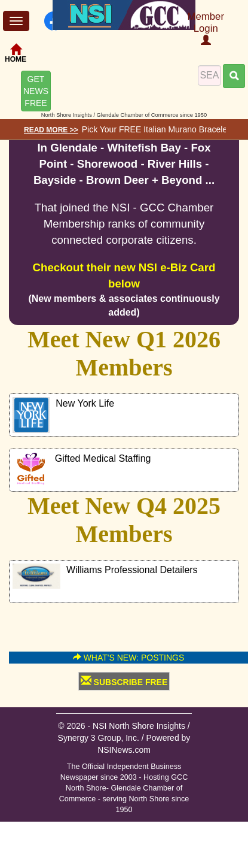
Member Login (205, 28)
